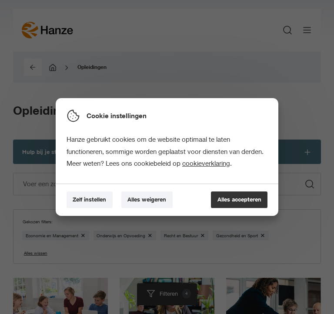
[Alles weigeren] (147, 199)
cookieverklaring (206, 163)
